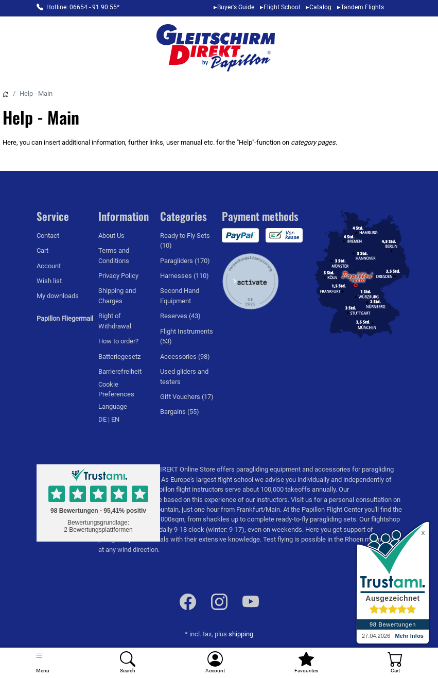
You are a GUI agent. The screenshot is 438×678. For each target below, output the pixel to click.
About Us (111, 235)
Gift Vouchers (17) (187, 397)
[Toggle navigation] (42, 663)
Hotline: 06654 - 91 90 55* (82, 7)
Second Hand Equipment (179, 295)
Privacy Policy (118, 276)
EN (115, 419)
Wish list (49, 281)
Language (112, 406)
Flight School (282, 7)
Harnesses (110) (184, 276)
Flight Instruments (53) (186, 336)
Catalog (320, 7)
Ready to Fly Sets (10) (185, 240)
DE (103, 419)
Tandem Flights (362, 7)
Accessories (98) (185, 356)
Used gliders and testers (184, 376)
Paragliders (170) (185, 261)
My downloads (58, 296)
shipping (241, 634)
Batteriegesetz (119, 356)
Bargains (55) (179, 411)
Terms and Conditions (113, 255)
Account (49, 266)
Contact (48, 235)
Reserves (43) (180, 316)
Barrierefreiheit (120, 371)
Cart (42, 250)
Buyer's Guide (235, 7)
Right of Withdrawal (114, 320)
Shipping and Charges (117, 295)
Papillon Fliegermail (65, 318)
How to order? (118, 341)
